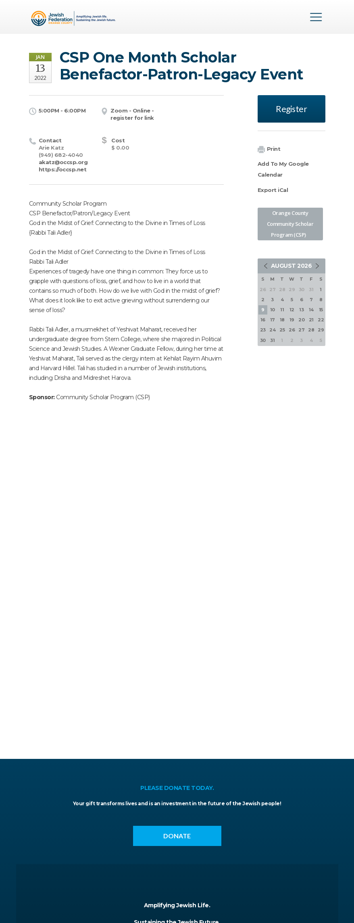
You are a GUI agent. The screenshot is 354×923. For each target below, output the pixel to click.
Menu (316, 17)
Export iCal (273, 190)
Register (291, 109)
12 (291, 310)
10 (272, 310)
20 (301, 320)
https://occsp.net (63, 169)
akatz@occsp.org (63, 162)
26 (292, 330)
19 (291, 320)
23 (263, 330)
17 (272, 320)
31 (272, 340)
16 (262, 320)
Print (269, 149)
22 (321, 320)
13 (301, 310)
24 (272, 330)
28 (311, 330)
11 (282, 310)
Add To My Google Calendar (283, 169)
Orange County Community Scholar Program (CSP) (290, 223)
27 (301, 330)
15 (321, 310)
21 (311, 320)
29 (321, 330)
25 (282, 330)
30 (263, 340)
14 (311, 310)
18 (282, 320)
